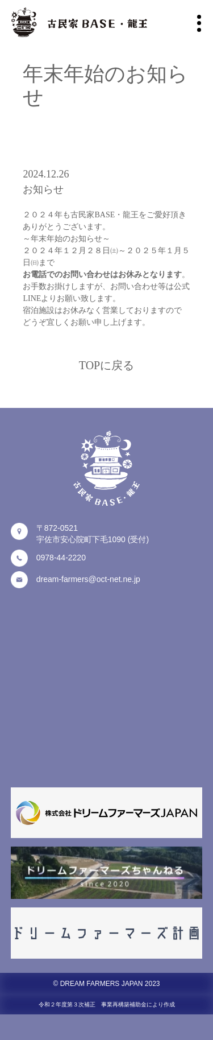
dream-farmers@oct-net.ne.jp (88, 579)
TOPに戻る (106, 365)
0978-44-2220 (61, 557)
